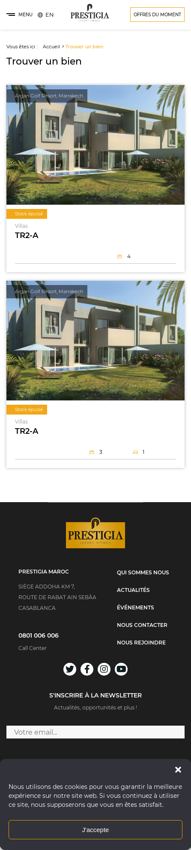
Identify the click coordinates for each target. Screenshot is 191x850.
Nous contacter (142, 625)
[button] (178, 769)
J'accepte (95, 829)
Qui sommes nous (143, 572)
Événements (135, 607)
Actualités (133, 590)
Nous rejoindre (141, 642)
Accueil (51, 47)
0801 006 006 (38, 635)
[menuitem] (49, 14)
